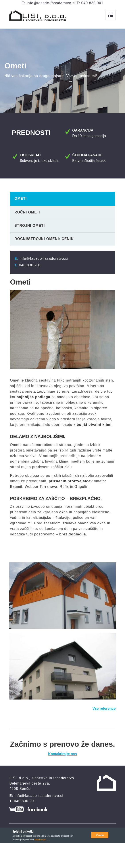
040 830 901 (92, 3)
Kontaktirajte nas (62, 755)
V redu (100, 835)
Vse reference (104, 710)
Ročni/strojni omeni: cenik (44, 240)
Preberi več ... (41, 839)
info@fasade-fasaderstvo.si (51, 3)
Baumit (16, 488)
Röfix (64, 488)
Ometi (20, 200)
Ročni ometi (27, 214)
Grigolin (81, 488)
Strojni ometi (29, 227)
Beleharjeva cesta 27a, (29, 785)
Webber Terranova (41, 488)
